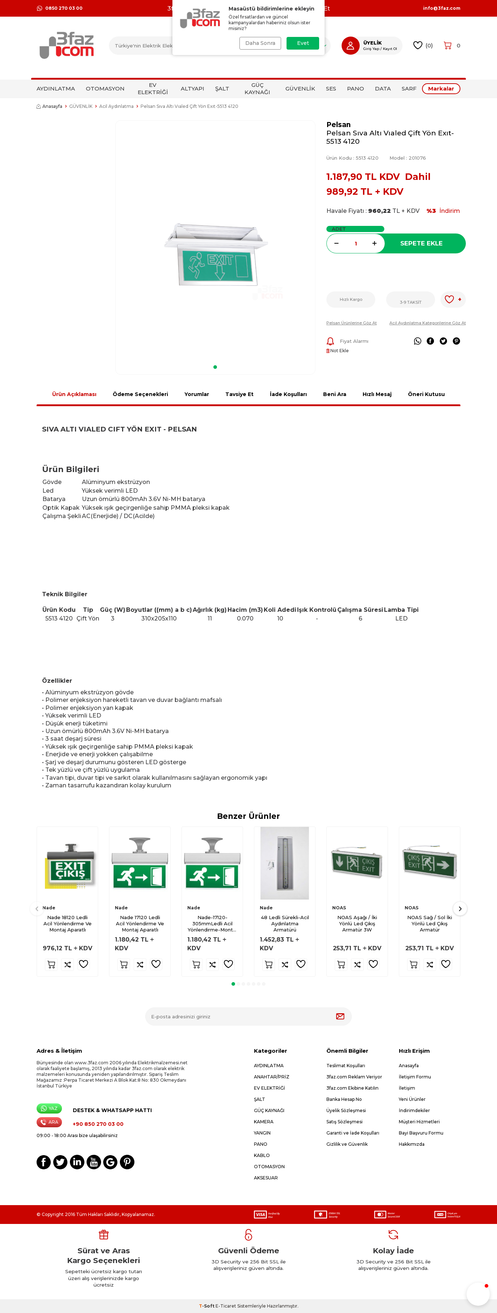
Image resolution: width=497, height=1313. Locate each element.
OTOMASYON (105, 88)
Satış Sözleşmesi (344, 1121)
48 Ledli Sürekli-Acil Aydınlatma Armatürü (285, 923)
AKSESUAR (266, 1178)
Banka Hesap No (344, 1099)
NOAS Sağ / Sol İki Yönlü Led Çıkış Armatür (429, 923)
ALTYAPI (192, 88)
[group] (215, 240)
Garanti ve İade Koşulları (352, 1133)
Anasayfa (49, 106)
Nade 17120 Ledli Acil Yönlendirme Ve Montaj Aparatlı (140, 923)
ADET (339, 229)
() (423, 45)
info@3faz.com (441, 8)
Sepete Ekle (421, 243)
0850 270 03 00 (60, 8)
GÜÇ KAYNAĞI (257, 88)
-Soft (207, 1306)
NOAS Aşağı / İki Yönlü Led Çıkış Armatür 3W (357, 923)
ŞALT (222, 88)
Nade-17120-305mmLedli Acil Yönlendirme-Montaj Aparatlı (212, 923)
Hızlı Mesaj (377, 394)
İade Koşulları (288, 394)
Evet (303, 43)
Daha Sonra (260, 43)
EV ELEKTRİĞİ (153, 88)
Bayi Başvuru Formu (421, 1133)
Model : (407, 158)
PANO (355, 88)
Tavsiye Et (239, 394)
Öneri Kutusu (426, 394)
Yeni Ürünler (412, 1099)
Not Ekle (337, 350)
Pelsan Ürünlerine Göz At (351, 322)
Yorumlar (196, 394)
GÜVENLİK (300, 88)
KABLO (262, 1155)
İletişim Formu (415, 1077)
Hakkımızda (412, 1144)
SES (331, 88)
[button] (215, 367)
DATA (383, 88)
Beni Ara (334, 394)
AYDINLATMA (56, 88)
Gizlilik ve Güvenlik (347, 1144)
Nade (48, 907)
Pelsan (338, 125)
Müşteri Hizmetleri (419, 1121)
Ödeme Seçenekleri (140, 394)
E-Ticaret (226, 1306)
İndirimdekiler (414, 1110)
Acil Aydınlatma (116, 106)
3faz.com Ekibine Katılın (352, 1088)
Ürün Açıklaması (74, 394)
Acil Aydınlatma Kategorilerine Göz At (427, 322)
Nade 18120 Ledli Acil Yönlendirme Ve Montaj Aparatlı (67, 923)
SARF (409, 88)
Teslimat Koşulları (345, 1065)
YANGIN (262, 1133)
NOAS (339, 907)
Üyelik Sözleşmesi (346, 1110)
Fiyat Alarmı (347, 341)
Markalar (441, 88)
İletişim (407, 1088)
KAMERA (263, 1121)
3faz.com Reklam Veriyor (354, 1077)
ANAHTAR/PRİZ (271, 1077)
